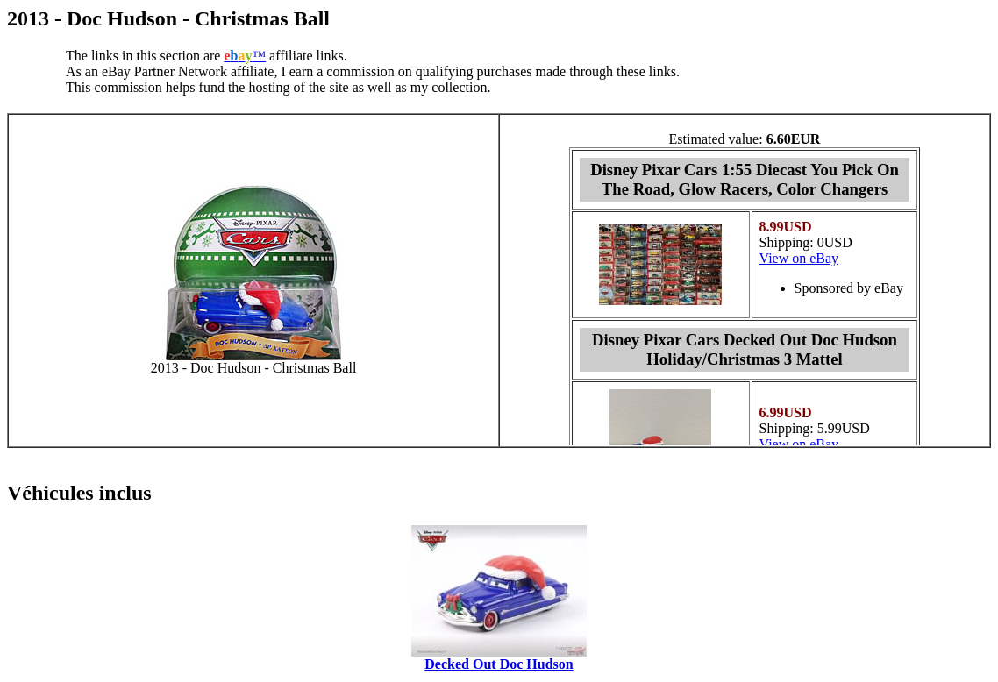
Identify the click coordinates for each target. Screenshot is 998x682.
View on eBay (799, 258)
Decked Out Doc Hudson (498, 664)
